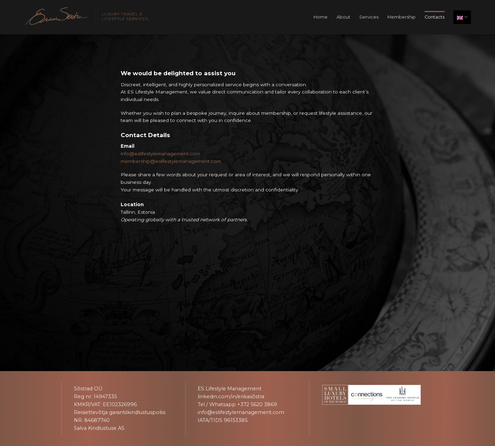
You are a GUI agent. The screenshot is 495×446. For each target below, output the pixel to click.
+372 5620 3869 (257, 404)
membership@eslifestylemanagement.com (171, 161)
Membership (401, 17)
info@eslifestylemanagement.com (160, 153)
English (462, 17)
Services (368, 17)
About (343, 17)
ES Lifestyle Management (230, 389)
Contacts (434, 17)
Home (321, 17)
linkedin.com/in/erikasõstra (231, 396)
